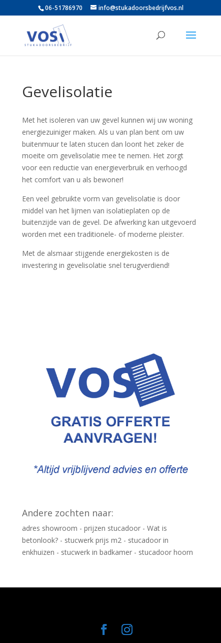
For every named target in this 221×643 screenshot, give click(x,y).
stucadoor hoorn (165, 552)
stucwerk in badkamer (96, 552)
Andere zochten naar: (68, 513)
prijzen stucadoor (112, 528)
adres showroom (50, 528)
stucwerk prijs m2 (93, 540)
